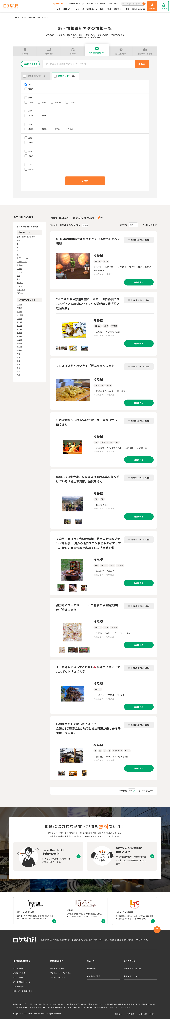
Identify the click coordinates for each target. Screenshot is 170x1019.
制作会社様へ (74, 4)
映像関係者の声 (138, 9)
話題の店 (20, 265)
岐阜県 (19, 329)
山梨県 (19, 318)
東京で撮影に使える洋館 (145, 1004)
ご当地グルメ (22, 261)
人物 (18, 240)
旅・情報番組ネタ (89, 9)
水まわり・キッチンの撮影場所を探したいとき (55, 1007)
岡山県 (19, 347)
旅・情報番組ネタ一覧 (22, 982)
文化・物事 (21, 290)
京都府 (19, 343)
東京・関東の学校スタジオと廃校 (79, 1007)
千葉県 (19, 308)
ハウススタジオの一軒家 (123, 1007)
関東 (18, 357)
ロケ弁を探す (18, 977)
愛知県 (19, 336)
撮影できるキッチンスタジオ (97, 1004)
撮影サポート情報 (121, 9)
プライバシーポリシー (148, 1014)
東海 (18, 364)
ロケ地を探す (18, 968)
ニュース (91, 961)
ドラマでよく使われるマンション (60, 1004)
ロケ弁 (76, 9)
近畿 (18, 368)
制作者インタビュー (58, 977)
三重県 (19, 339)
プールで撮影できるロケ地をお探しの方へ (36, 1004)
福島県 (19, 304)
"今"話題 (20, 293)
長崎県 (19, 350)
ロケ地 (57, 9)
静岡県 (19, 332)
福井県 (19, 322)
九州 (18, 375)
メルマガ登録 (100, 4)
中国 (18, 371)
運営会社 (118, 1014)
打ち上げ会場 (105, 9)
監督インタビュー (57, 968)
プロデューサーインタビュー (61, 973)
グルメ (19, 272)
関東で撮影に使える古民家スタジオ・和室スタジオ (122, 1004)
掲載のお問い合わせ (132, 968)
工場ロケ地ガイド (18, 1004)
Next (92, 330)
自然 (18, 279)
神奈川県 (20, 315)
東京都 (19, 311)
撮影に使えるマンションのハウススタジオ (102, 1007)
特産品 (19, 286)
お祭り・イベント (23, 258)
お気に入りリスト (113, 4)
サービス (20, 282)
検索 (85, 180)
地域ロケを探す (19, 973)
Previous (54, 330)
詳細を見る (138, 282)
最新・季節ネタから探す (26, 237)
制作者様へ (92, 968)
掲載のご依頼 (58, 4)
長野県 (19, 325)
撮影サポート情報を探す (22, 991)
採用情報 (130, 1014)
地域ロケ (67, 9)
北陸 (18, 361)
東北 (86, 225)
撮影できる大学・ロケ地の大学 (79, 1004)
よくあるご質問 (87, 4)
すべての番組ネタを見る (28, 226)
